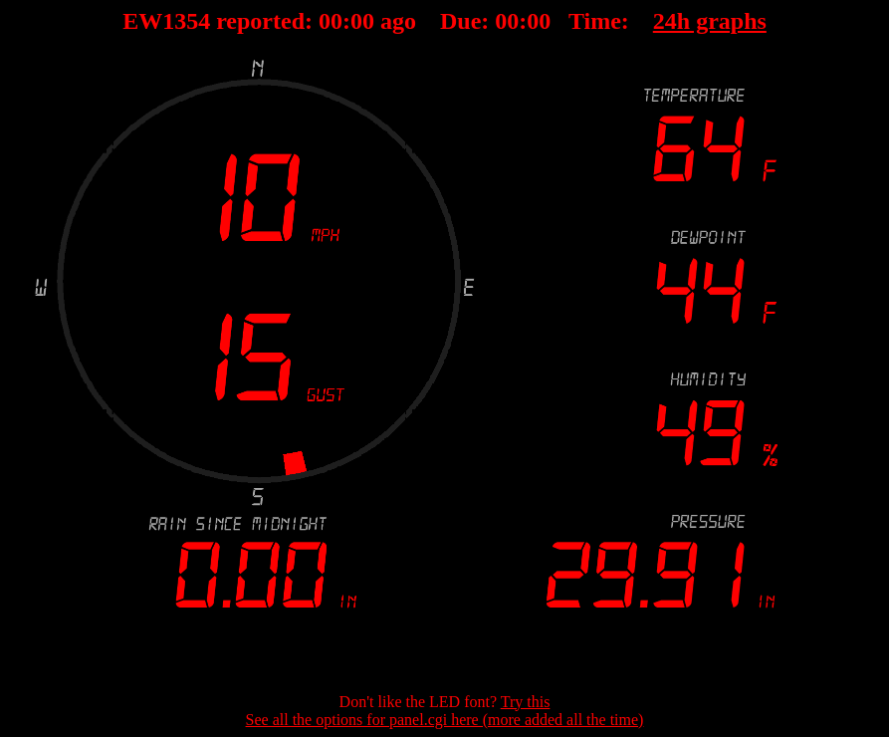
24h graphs (710, 21)
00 (330, 21)
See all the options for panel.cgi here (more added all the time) (445, 719)
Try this (526, 701)
